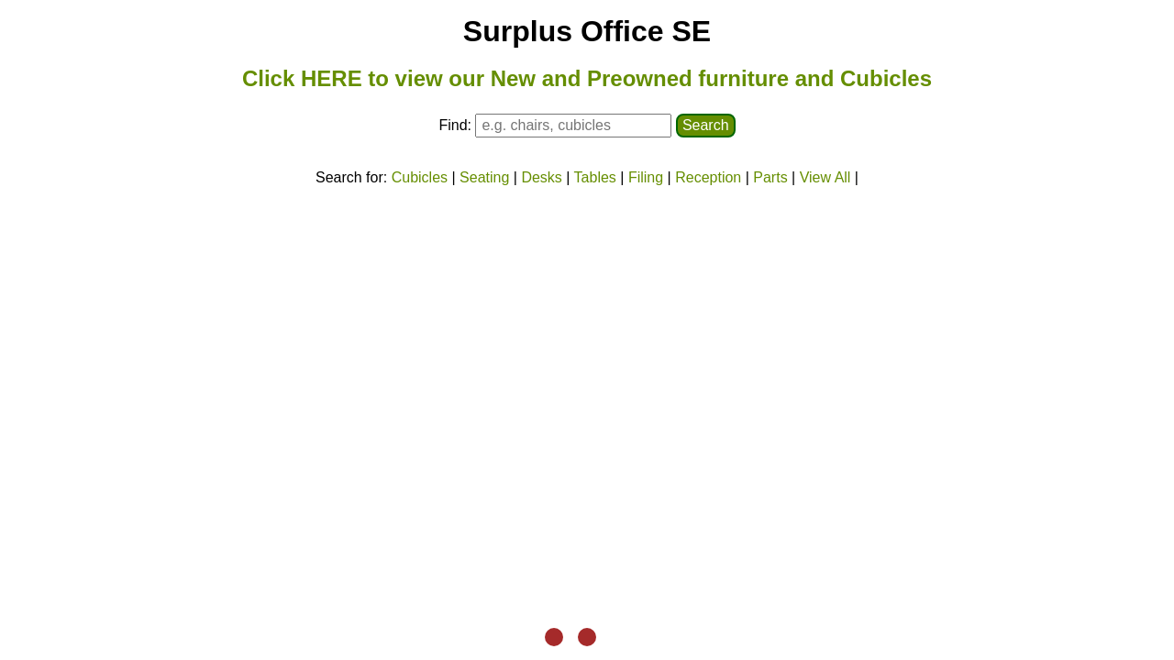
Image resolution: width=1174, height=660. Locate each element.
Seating (484, 177)
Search (705, 125)
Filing (645, 177)
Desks (541, 177)
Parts (770, 177)
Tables (595, 177)
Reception (708, 177)
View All (825, 177)
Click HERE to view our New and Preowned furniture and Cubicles (587, 78)
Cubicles (420, 177)
